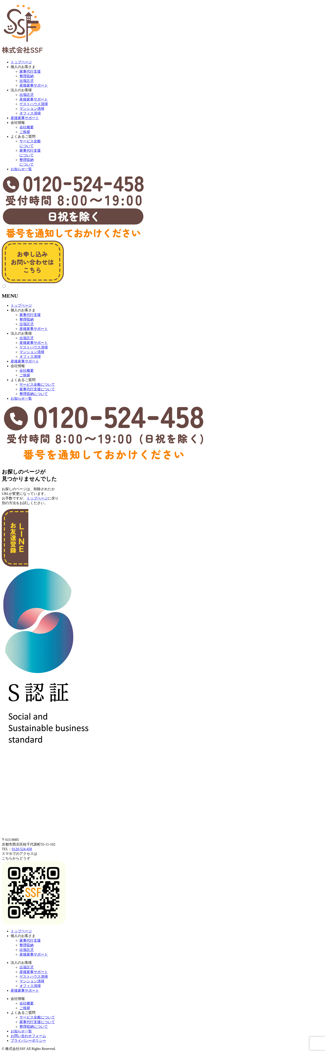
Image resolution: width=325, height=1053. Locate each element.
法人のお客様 (21, 90)
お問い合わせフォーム (28, 1036)
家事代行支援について (37, 389)
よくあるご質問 (23, 136)
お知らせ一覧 (21, 169)
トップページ (21, 62)
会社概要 (26, 127)
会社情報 (18, 122)
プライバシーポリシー (28, 1040)
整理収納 (26, 76)
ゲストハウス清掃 (33, 104)
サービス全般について (37, 384)
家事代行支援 (30, 71)
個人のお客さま (23, 67)
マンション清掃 (31, 108)
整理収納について (33, 394)
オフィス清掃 (30, 113)
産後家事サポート (33, 85)
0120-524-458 (22, 849)
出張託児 (26, 81)
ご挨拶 (24, 132)
